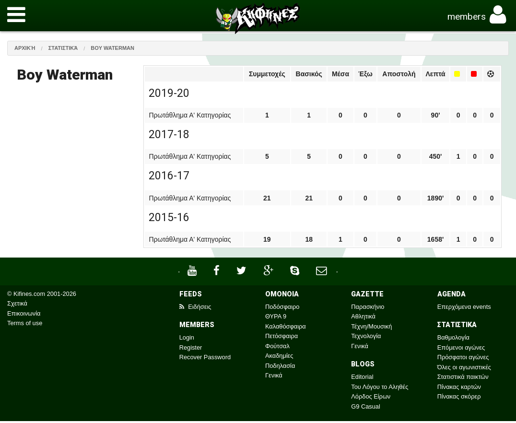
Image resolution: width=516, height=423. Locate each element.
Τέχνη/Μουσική (371, 326)
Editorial (362, 376)
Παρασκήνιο (367, 306)
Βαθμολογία (453, 337)
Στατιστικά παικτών (463, 376)
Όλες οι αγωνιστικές (464, 367)
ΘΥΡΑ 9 (275, 316)
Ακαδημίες (279, 355)
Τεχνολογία (366, 336)
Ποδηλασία (280, 365)
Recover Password (205, 357)
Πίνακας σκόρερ (459, 396)
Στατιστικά (63, 48)
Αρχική (24, 48)
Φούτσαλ (277, 346)
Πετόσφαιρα (281, 336)
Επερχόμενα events (464, 306)
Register (190, 347)
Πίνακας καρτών (459, 386)
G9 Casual (365, 406)
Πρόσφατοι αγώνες (463, 357)
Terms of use (24, 323)
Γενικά (273, 375)
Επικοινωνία (23, 313)
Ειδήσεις (195, 306)
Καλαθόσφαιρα (285, 326)
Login (186, 337)
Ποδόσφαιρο (282, 306)
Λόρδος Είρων (370, 396)
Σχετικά (17, 303)
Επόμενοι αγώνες (461, 347)
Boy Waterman (112, 48)
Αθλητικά (363, 316)
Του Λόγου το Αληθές (379, 386)
